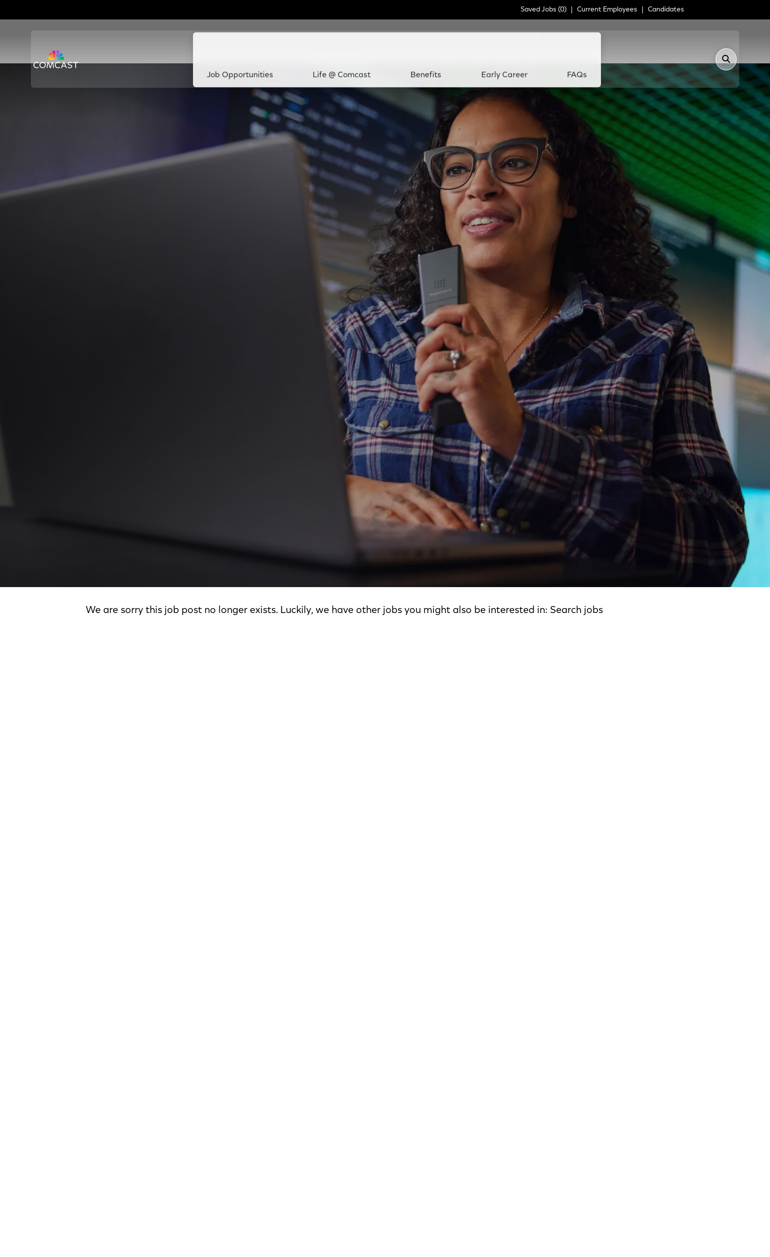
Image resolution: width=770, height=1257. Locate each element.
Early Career (493, 41)
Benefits (425, 41)
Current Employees (607, 9)
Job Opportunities (262, 41)
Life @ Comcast (353, 41)
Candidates (666, 9)
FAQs (555, 41)
